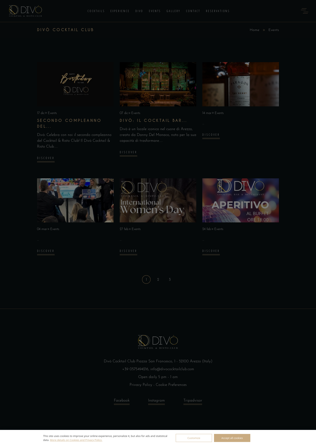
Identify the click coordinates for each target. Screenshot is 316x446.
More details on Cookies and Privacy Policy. (76, 440)
